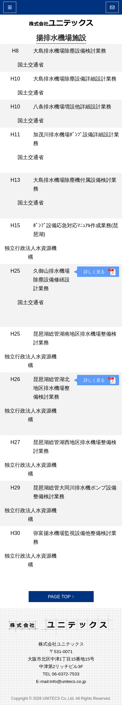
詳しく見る (94, 271)
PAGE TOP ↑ (61, 596)
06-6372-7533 (65, 674)
